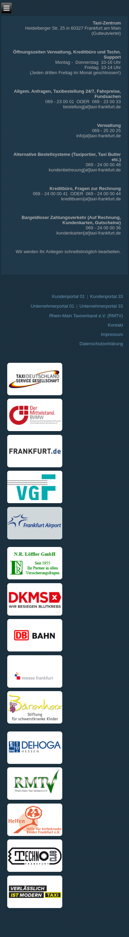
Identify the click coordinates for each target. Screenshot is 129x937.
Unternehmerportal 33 (101, 306)
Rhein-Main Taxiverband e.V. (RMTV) (86, 315)
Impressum (112, 334)
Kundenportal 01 (68, 296)
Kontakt (115, 325)
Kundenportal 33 (106, 296)
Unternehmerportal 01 (52, 306)
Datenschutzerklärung (101, 343)
